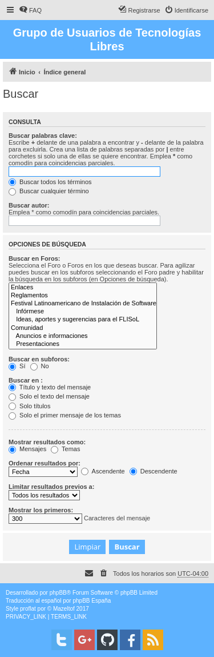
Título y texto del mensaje (50, 387)
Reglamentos (83, 296)
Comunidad (83, 328)
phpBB (58, 593)
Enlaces (83, 288)
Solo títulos (29, 406)
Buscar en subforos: (39, 359)
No (39, 366)
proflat (28, 609)
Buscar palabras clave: (43, 135)
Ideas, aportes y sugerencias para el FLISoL (83, 320)
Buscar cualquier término (49, 191)
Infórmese (83, 312)
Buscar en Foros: (34, 258)
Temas (65, 448)
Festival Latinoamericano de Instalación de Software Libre (83, 304)
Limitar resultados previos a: (51, 486)
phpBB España (91, 601)
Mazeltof (64, 609)
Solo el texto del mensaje (49, 396)
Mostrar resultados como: (47, 442)
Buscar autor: (29, 205)
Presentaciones (83, 344)
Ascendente (103, 471)
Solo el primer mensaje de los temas (65, 415)
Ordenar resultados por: (44, 463)
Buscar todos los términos (50, 181)
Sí (17, 366)
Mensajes (27, 448)
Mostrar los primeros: (41, 510)
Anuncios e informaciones (83, 336)
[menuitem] (30, 10)
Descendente (153, 471)
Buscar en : (26, 380)
